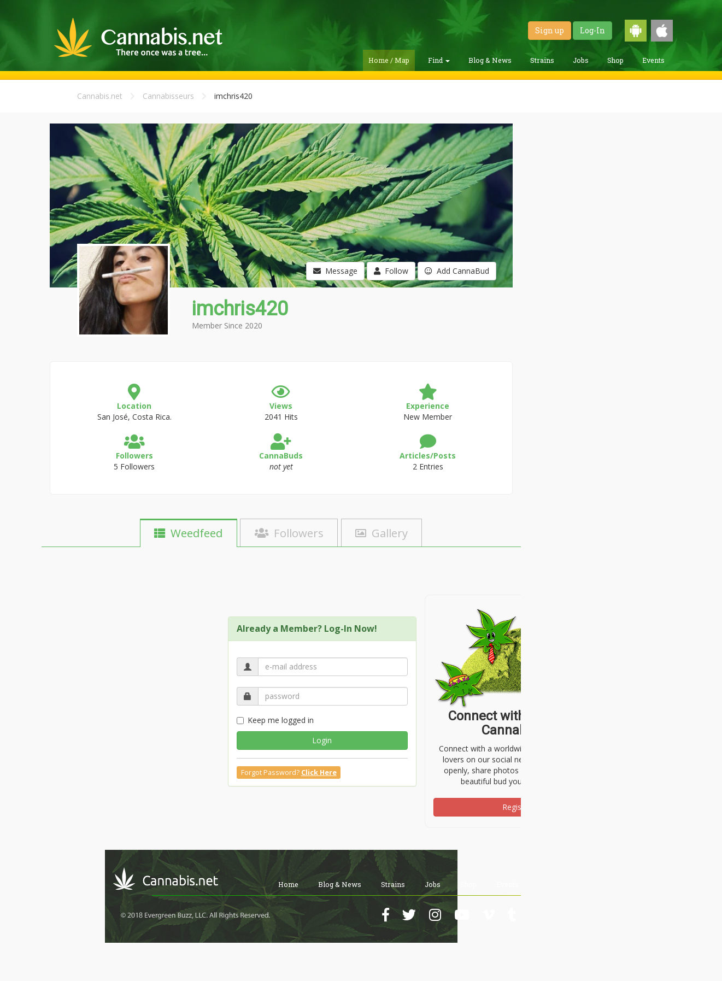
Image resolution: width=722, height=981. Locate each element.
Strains (542, 60)
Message (335, 271)
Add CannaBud (457, 271)
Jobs (581, 60)
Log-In (592, 30)
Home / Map (388, 60)
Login (322, 740)
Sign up (549, 30)
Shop (615, 60)
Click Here (319, 772)
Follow (391, 271)
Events (653, 60)
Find (439, 60)
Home (288, 884)
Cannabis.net (99, 96)
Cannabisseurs (168, 96)
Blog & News (490, 60)
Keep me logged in (275, 720)
